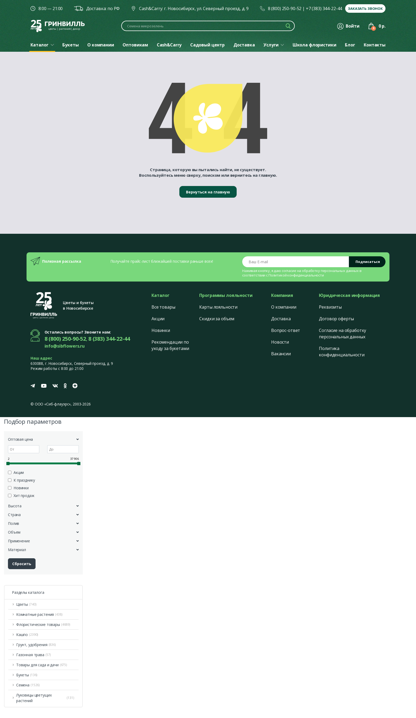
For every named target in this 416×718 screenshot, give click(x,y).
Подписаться (368, 261)
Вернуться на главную (208, 191)
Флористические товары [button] (43, 624)
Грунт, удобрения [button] (36, 644)
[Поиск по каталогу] (208, 26)
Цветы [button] (26, 604)
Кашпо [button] (27, 634)
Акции (157, 319)
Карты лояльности (218, 307)
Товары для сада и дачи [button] (41, 664)
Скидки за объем (216, 319)
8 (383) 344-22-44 (109, 338)
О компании (283, 307)
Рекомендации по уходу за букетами (170, 345)
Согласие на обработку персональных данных (342, 333)
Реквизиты (330, 307)
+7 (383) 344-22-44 (324, 8)
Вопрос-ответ (285, 330)
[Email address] (295, 261)
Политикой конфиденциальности (296, 275)
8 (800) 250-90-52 (285, 8)
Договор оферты (336, 319)
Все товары (163, 307)
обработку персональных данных (330, 270)
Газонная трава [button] (33, 654)
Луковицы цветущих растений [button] (45, 698)
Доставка (281, 319)
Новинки (160, 330)
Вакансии (281, 354)
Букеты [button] (26, 674)
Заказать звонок (365, 8)
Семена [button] (28, 684)
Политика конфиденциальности (341, 351)
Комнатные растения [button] (39, 614)
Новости (280, 342)
